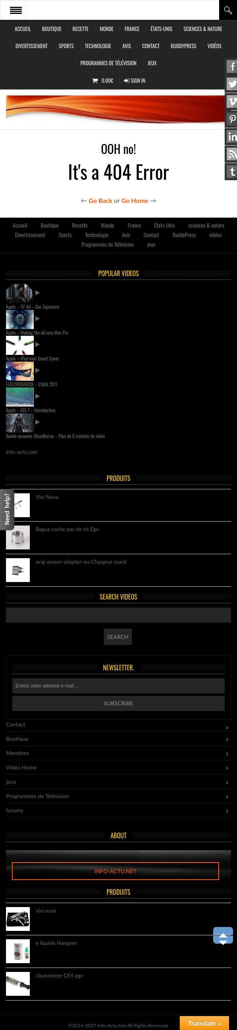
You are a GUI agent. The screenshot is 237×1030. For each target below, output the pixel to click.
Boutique (52, 29)
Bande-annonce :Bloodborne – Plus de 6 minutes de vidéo (55, 435)
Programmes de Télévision (108, 63)
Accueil (23, 29)
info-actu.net (115, 871)
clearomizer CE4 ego (59, 976)
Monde (107, 29)
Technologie (98, 46)
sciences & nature (203, 29)
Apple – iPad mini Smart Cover (32, 358)
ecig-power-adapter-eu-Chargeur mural (81, 562)
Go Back (100, 200)
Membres (17, 753)
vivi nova (46, 911)
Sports (66, 46)
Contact (151, 46)
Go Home (134, 200)
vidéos (214, 46)
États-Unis (162, 29)
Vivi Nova (47, 497)
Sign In (134, 80)
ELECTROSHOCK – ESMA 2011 (32, 384)
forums (14, 810)
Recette (81, 29)
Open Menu (16, 10)
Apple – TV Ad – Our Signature (32, 306)
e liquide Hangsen (56, 943)
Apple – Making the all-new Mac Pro (37, 332)
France (131, 29)
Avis (126, 46)
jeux (152, 63)
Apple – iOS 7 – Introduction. (31, 410)
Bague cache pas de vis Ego (67, 529)
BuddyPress (183, 46)
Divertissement (32, 46)
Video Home (21, 767)
